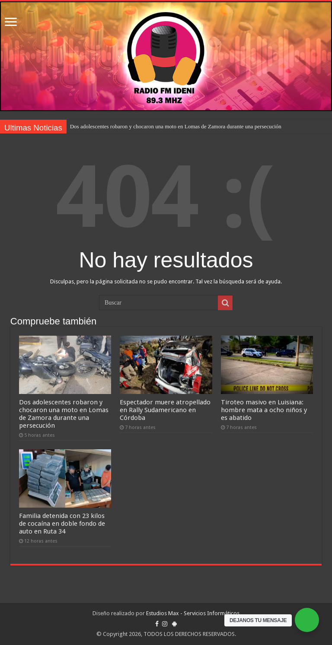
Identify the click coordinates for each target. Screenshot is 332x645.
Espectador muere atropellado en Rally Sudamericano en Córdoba (165, 410)
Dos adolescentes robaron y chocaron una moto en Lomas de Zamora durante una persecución (175, 126)
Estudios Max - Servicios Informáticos (192, 613)
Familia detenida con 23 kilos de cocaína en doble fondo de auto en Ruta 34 (62, 523)
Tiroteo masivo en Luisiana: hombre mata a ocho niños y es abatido (264, 410)
